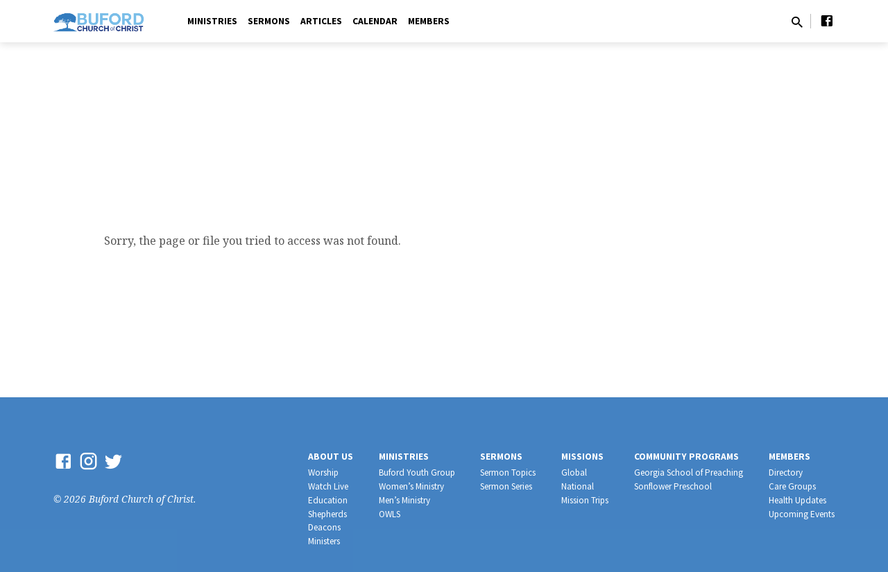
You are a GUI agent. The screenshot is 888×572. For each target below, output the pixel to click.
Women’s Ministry (411, 486)
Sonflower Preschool (673, 486)
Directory (786, 472)
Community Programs (686, 456)
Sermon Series (506, 486)
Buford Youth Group (417, 472)
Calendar (375, 21)
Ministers (324, 541)
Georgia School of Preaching (688, 472)
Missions (582, 456)
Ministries (212, 21)
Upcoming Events (802, 514)
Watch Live (328, 486)
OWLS (389, 514)
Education (328, 500)
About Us (330, 456)
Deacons (324, 527)
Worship (323, 472)
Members (429, 21)
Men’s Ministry (404, 500)
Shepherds (327, 514)
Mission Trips (584, 500)
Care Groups (792, 486)
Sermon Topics (508, 472)
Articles (321, 21)
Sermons (269, 21)
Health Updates (797, 500)
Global (574, 472)
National (577, 486)
